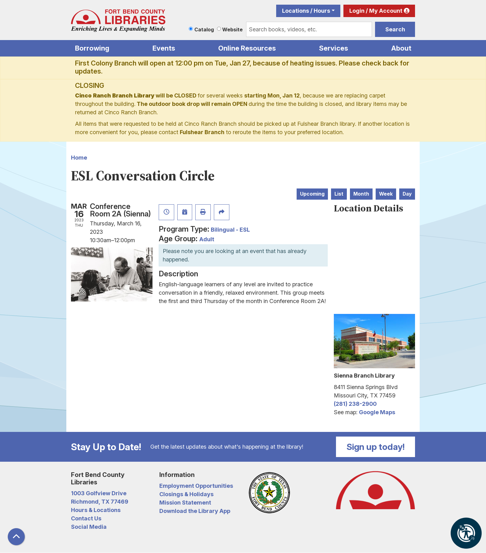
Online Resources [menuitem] (247, 48)
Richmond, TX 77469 (99, 501)
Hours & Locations (96, 510)
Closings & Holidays (186, 494)
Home (79, 157)
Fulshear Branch (202, 132)
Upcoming (312, 194)
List (338, 194)
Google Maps (377, 412)
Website (232, 29)
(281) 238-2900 (355, 404)
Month (361, 194)
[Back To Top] (16, 536)
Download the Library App (194, 511)
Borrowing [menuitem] (92, 48)
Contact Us (86, 518)
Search (395, 29)
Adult (206, 239)
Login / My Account (375, 10)
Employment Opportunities (196, 486)
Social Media (89, 527)
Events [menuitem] (163, 48)
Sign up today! (376, 447)
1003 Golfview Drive (98, 493)
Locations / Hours (306, 10)
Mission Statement (185, 502)
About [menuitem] (401, 48)
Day (407, 194)
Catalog (204, 29)
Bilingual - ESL (230, 229)
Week (386, 194)
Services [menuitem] (333, 48)
